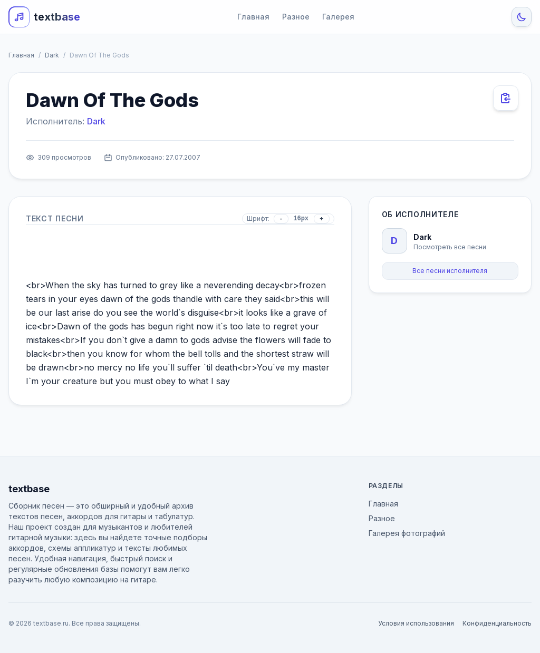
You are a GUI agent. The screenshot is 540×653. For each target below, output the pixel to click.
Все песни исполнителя (449, 271)
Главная (253, 16)
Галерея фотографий (407, 533)
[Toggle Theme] (522, 17)
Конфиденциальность (497, 623)
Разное (296, 16)
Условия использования (416, 623)
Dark (52, 55)
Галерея (338, 16)
